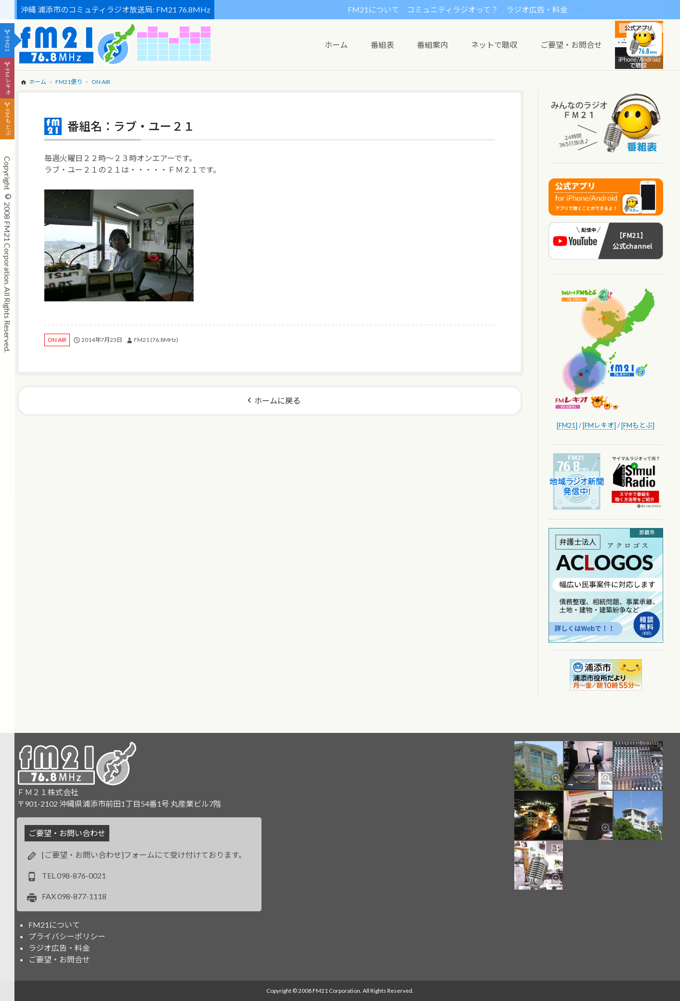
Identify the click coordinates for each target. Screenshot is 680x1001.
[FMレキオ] (599, 425)
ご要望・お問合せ (59, 959)
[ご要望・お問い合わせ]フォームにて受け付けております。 (144, 854)
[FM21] (567, 425)
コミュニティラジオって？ (452, 9)
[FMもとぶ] (637, 425)
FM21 (7, 44)
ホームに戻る (277, 400)
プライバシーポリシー (66, 936)
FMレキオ (7, 81)
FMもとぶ (7, 122)
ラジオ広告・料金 (537, 9)
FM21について (373, 9)
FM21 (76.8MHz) (156, 339)
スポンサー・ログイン (622, 9)
